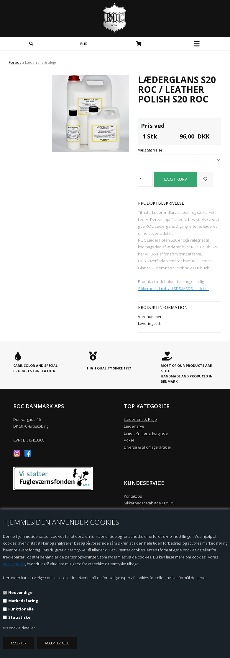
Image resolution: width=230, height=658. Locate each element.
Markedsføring (23, 600)
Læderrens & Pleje (140, 419)
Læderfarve (134, 426)
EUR (84, 43)
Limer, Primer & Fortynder (146, 433)
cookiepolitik (14, 563)
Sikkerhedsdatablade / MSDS (149, 503)
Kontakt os (133, 496)
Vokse (129, 440)
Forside (15, 62)
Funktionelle (21, 609)
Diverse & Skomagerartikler (147, 447)
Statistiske (19, 617)
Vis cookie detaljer (19, 628)
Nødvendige (20, 592)
